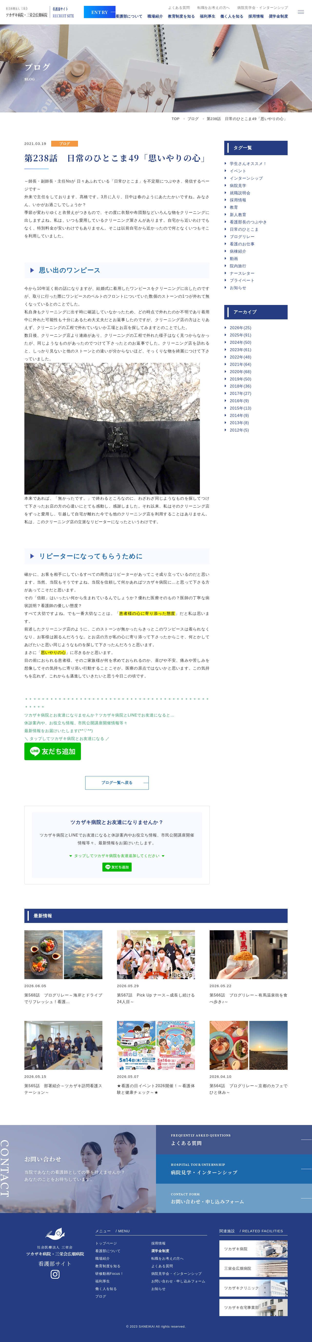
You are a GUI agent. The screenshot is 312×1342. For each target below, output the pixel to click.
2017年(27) (241, 393)
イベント (238, 171)
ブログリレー (242, 237)
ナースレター (242, 273)
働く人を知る (230, 17)
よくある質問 (177, 8)
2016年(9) (239, 401)
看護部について (127, 17)
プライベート (242, 280)
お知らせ (238, 288)
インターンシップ (246, 178)
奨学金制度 (277, 17)
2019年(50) (241, 379)
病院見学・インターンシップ (206, 1169)
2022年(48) (241, 357)
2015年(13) (241, 408)
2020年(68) (241, 372)
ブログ (193, 119)
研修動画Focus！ (109, 1274)
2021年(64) (241, 364)
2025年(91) (241, 335)
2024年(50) (241, 342)
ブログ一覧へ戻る (117, 783)
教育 (234, 207)
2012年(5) (239, 430)
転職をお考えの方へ (212, 8)
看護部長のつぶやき (248, 222)
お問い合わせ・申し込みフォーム (211, 1198)
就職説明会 (240, 193)
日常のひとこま (244, 229)
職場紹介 (153, 17)
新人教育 (238, 215)
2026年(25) (241, 328)
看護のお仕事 (242, 244)
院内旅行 (238, 266)
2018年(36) (241, 386)
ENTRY (97, 12)
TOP (176, 119)
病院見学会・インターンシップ (261, 8)
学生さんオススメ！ (248, 164)
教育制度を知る (179, 17)
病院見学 (238, 186)
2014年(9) (239, 415)
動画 (234, 259)
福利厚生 (206, 17)
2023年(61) (241, 350)
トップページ (106, 1243)
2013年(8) (239, 423)
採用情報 (254, 17)
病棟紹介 (238, 251)
